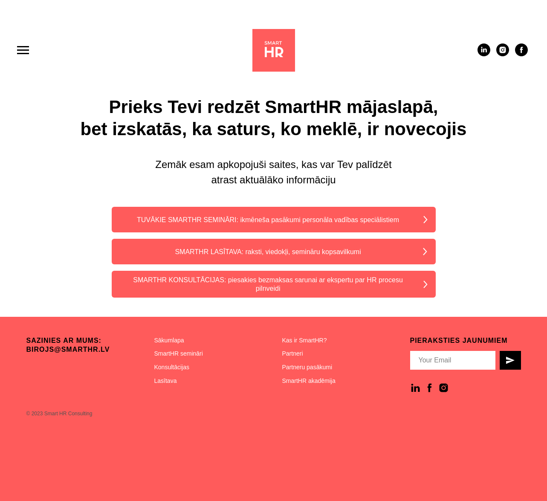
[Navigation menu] (23, 50)
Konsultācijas (172, 367)
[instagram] (502, 54)
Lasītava (165, 380)
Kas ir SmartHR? (304, 340)
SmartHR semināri (178, 353)
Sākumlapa (169, 340)
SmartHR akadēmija (309, 380)
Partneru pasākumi (307, 367)
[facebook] (521, 54)
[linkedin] (484, 54)
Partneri (292, 353)
